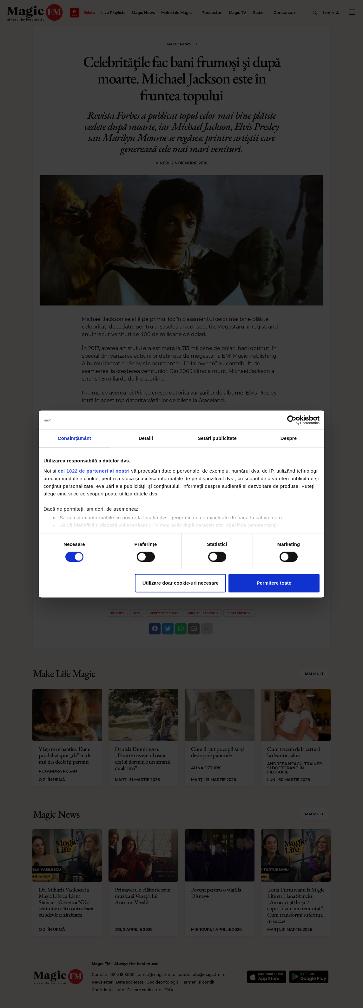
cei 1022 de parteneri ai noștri (93, 471)
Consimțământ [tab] (74, 438)
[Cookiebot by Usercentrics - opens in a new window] (292, 420)
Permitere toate (274, 583)
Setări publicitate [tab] (217, 438)
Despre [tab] (288, 438)
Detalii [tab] (146, 438)
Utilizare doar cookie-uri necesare (180, 583)
